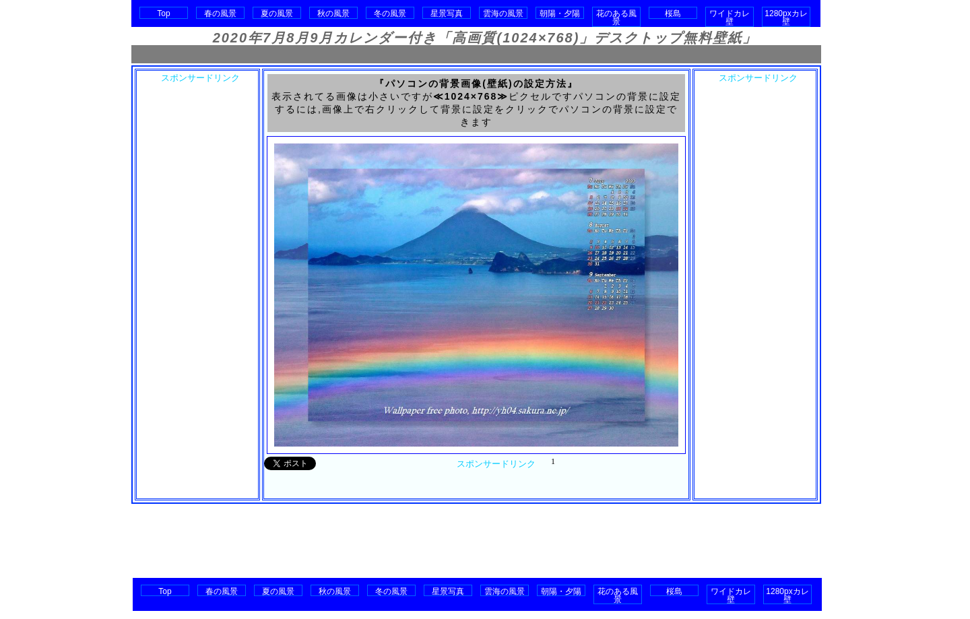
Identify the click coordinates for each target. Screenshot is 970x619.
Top (163, 13)
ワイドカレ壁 (729, 17)
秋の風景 (333, 13)
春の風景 (220, 13)
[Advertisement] (476, 54)
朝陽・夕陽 (560, 13)
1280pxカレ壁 (786, 17)
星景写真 (446, 13)
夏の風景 (277, 13)
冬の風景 (390, 13)
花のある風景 (616, 17)
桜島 (673, 13)
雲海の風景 (503, 13)
